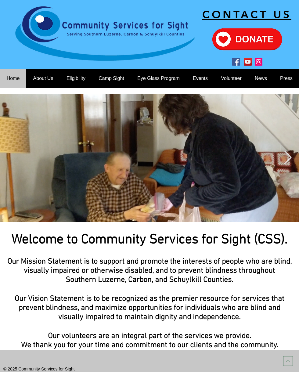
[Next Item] (287, 158)
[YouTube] (248, 62)
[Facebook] (236, 62)
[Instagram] (258, 62)
